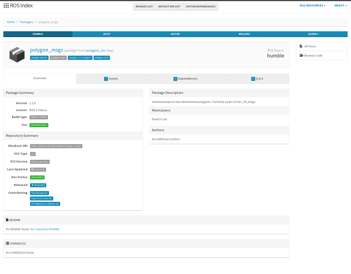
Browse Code (311, 55)
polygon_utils (102, 57)
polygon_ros (95, 50)
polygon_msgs (46, 49)
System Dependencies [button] (200, 6)
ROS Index (18, 5)
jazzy (106, 34)
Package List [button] (144, 6)
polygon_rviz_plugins (80, 57)
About (340, 5)
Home (11, 22)
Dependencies (185, 78)
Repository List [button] (169, 6)
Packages (26, 22)
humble (38, 34)
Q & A (257, 78)
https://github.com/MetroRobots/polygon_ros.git (56, 146)
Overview (39, 78)
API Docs (308, 46)
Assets (111, 78)
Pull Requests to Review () (45, 203)
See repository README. (45, 229)
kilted (175, 34)
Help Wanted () (39, 193)
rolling (244, 34)
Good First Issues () (41, 198)
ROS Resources (313, 5)
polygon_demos (39, 57)
